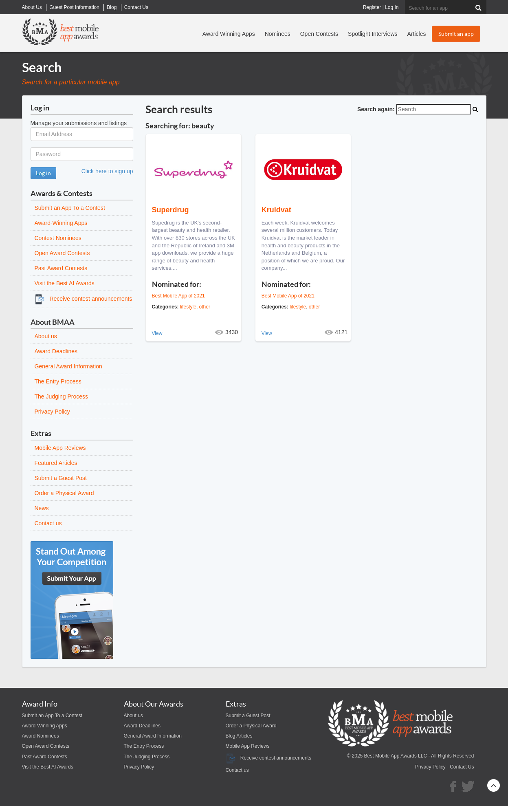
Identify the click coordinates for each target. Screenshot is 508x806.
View (157, 333)
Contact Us (462, 767)
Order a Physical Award (64, 493)
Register (372, 7)
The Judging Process (61, 396)
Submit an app (456, 34)
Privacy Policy (52, 411)
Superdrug (170, 210)
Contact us (48, 523)
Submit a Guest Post (61, 478)
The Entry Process (58, 381)
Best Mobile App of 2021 (178, 296)
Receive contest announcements (83, 298)
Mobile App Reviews (60, 448)
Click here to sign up (107, 171)
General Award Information (68, 366)
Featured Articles (56, 463)
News (42, 508)
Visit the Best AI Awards (65, 283)
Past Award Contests (61, 268)
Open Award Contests (62, 253)
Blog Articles (239, 736)
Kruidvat (276, 210)
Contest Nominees (58, 238)
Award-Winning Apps (61, 223)
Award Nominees (40, 736)
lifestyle (188, 307)
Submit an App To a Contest (70, 208)
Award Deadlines (56, 351)
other (204, 307)
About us (46, 336)
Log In (391, 7)
